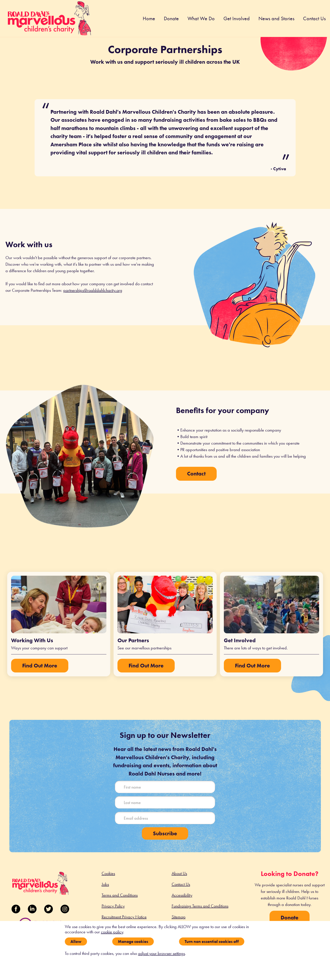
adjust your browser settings (161, 953)
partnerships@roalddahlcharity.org (92, 290)
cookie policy (112, 931)
